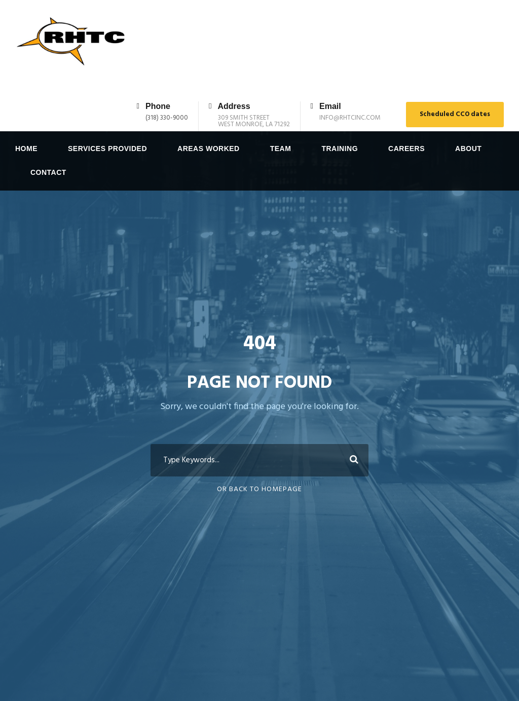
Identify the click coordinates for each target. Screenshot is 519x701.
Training (339, 148)
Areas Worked (208, 148)
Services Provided (107, 148)
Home (26, 148)
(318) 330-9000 (166, 118)
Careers (406, 148)
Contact (48, 172)
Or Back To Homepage (259, 517)
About (468, 148)
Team (280, 148)
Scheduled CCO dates (455, 114)
